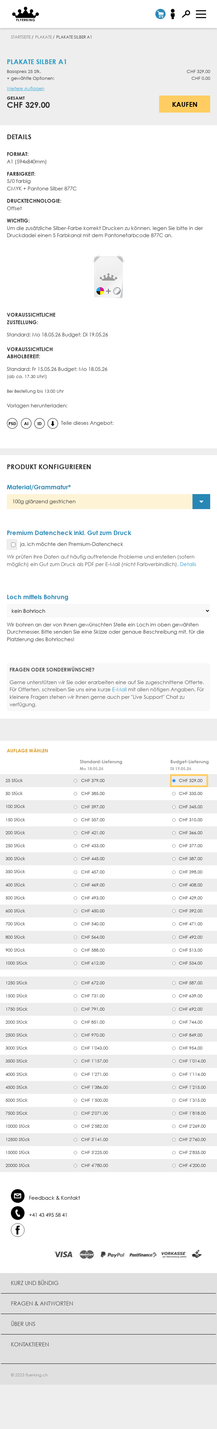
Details (188, 564)
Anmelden (175, 14)
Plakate (43, 37)
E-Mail (119, 689)
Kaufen (185, 104)
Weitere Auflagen (25, 88)
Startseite (21, 37)
